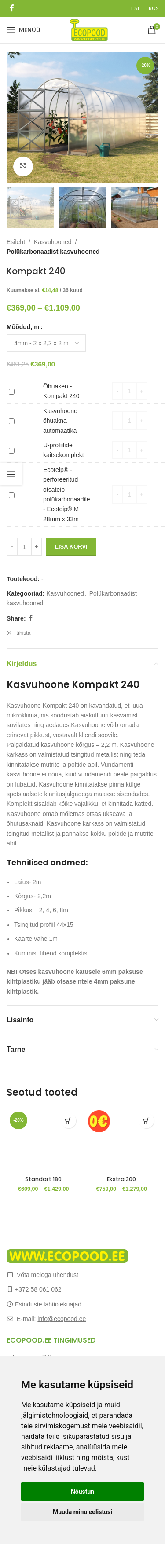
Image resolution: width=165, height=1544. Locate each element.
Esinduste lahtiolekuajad (48, 1304)
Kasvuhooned (53, 241)
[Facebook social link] (12, 8)
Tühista (21, 633)
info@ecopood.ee (61, 1318)
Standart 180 (43, 1179)
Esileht (16, 241)
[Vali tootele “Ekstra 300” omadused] (146, 1120)
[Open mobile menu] (23, 30)
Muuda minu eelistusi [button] (82, 1511)
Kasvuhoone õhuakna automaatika (60, 420)
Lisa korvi (71, 546)
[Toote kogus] (24, 547)
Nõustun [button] (82, 1491)
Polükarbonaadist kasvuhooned (53, 251)
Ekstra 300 (121, 1179)
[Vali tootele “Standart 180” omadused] (68, 1120)
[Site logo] (88, 29)
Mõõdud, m (23, 326)
